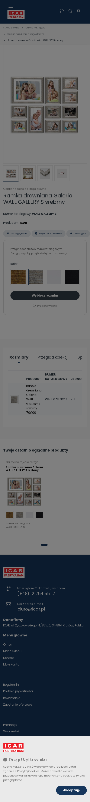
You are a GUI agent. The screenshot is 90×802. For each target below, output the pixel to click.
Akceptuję (71, 790)
